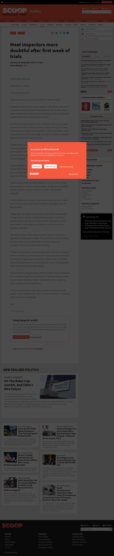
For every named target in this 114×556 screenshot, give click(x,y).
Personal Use (50, 166)
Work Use (36, 166)
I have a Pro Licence (66, 166)
